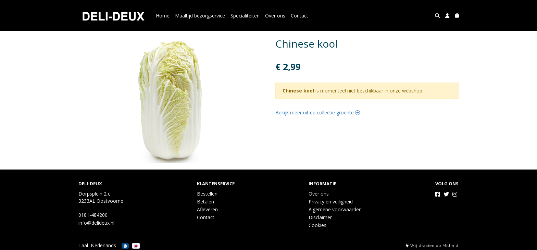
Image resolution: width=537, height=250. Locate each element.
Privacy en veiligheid (331, 201)
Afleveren (207, 209)
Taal (83, 245)
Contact (299, 15)
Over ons (275, 15)
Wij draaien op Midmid (432, 245)
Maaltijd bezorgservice (200, 15)
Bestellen (207, 193)
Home (163, 15)
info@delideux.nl (96, 223)
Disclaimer (320, 217)
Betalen (205, 201)
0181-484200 (93, 215)
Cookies (317, 225)
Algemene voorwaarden (335, 209)
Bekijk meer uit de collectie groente (317, 112)
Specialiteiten (245, 15)
